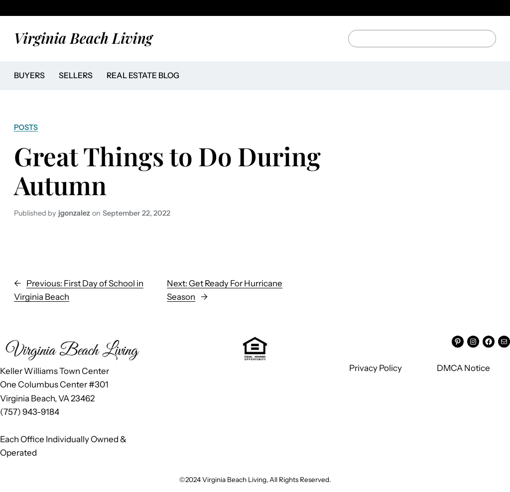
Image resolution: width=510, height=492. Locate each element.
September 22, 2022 (136, 213)
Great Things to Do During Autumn (167, 170)
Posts (26, 127)
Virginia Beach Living (83, 37)
